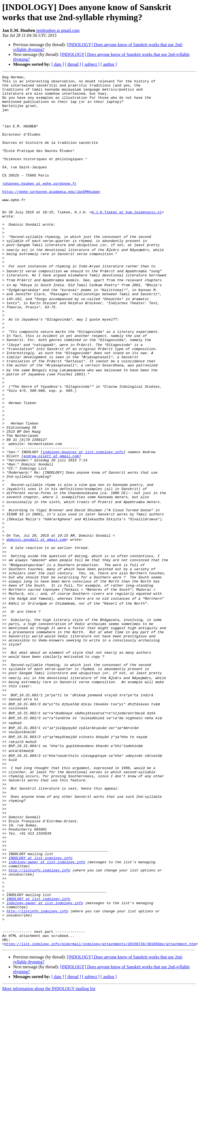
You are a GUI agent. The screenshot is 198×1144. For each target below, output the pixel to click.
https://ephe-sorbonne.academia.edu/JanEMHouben (51, 215)
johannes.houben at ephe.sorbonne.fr (39, 205)
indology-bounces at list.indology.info (83, 519)
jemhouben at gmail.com (58, 30)
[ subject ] (91, 64)
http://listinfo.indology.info (39, 1005)
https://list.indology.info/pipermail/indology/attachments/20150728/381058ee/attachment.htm (100, 1094)
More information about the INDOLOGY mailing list (48, 1139)
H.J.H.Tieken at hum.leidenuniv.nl (127, 239)
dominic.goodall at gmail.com (36, 622)
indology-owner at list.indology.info (46, 996)
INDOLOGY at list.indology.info (40, 991)
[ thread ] (73, 64)
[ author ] (109, 64)
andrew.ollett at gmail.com (51, 524)
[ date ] (58, 64)
